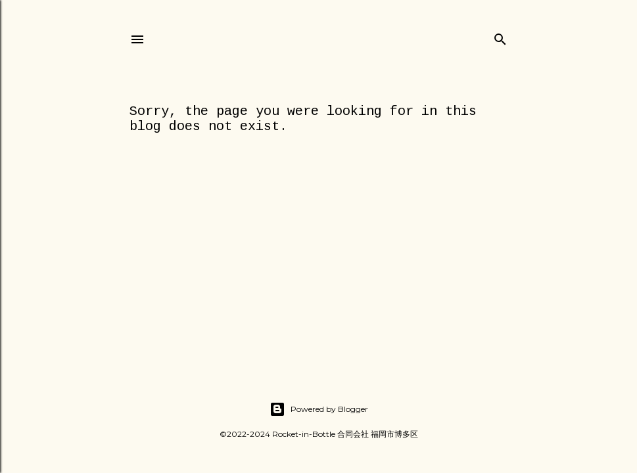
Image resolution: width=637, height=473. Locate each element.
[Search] (500, 36)
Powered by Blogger (319, 409)
